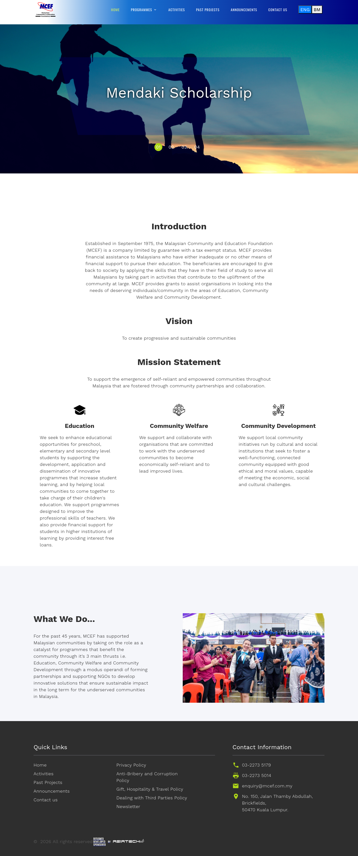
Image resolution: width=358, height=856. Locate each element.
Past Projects (208, 9)
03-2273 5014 (256, 775)
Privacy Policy (131, 765)
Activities (176, 9)
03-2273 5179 (256, 765)
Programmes (141, 9)
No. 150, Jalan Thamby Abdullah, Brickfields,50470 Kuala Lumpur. (277, 803)
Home (115, 9)
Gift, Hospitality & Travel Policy (149, 789)
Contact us (277, 9)
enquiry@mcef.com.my (267, 785)
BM (317, 9)
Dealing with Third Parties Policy (151, 797)
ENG (305, 9)
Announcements (244, 9)
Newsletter (128, 806)
